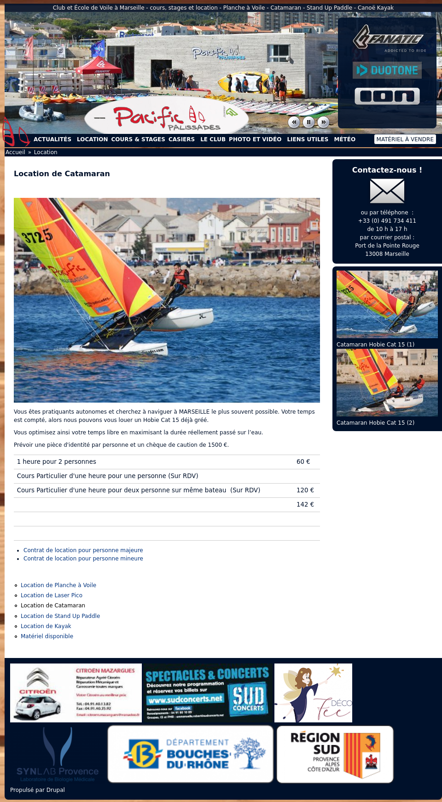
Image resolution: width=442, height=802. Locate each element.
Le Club (213, 139)
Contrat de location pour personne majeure (83, 550)
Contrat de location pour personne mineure (83, 558)
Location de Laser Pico (51, 595)
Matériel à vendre (405, 139)
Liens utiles (307, 139)
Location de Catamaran (53, 605)
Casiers (182, 139)
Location (92, 139)
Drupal (56, 790)
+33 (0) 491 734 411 (387, 221)
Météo (344, 139)
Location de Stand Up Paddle (60, 616)
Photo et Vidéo (255, 139)
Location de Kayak (46, 626)
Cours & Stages (138, 139)
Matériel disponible (47, 636)
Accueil (16, 131)
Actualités (52, 139)
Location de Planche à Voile (58, 585)
